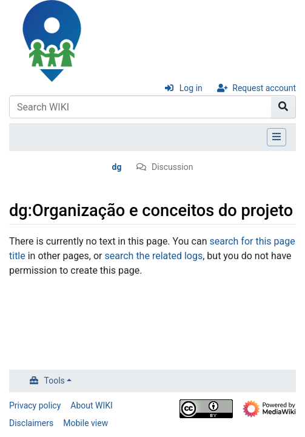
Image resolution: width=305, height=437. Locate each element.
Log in (191, 88)
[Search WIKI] (140, 106)
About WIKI (91, 405)
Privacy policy (35, 405)
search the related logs (154, 256)
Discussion (172, 167)
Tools (54, 380)
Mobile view (85, 423)
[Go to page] (283, 106)
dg (117, 167)
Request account (264, 88)
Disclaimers (31, 423)
